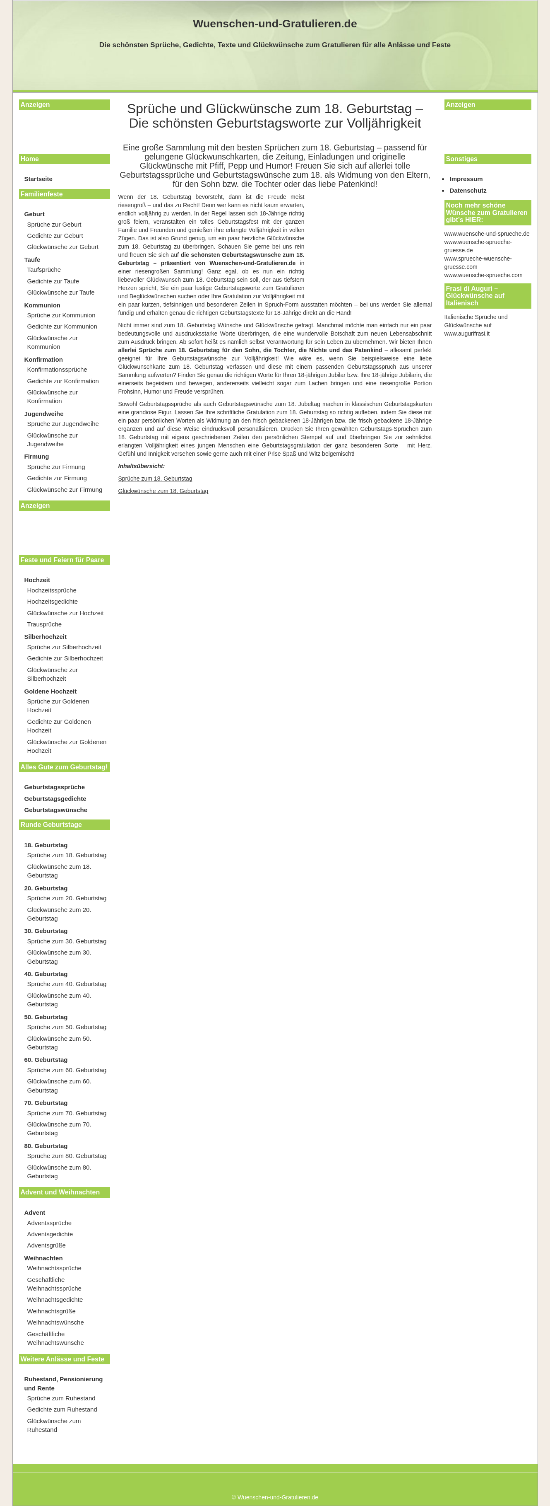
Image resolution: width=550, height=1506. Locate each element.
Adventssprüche (49, 1222)
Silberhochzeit (45, 636)
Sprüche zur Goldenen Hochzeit (58, 705)
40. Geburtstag (46, 973)
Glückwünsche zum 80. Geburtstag (59, 1172)
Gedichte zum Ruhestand (62, 1409)
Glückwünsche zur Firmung (65, 489)
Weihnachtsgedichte (55, 1299)
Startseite (38, 178)
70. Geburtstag (46, 1102)
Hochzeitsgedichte (52, 601)
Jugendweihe (44, 413)
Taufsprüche (44, 269)
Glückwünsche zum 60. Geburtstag (59, 1085)
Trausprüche (44, 624)
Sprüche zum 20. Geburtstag (67, 898)
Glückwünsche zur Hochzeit (65, 612)
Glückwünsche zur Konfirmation (52, 396)
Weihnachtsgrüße (51, 1311)
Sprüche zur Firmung (56, 466)
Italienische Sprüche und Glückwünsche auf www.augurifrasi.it (476, 325)
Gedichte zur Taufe (53, 281)
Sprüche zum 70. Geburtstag (67, 1113)
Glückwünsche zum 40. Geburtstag (59, 1000)
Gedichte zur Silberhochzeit (65, 658)
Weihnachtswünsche (55, 1322)
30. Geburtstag (46, 930)
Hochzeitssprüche (52, 590)
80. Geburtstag (46, 1145)
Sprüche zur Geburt (54, 224)
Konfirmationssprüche (57, 369)
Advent (35, 1212)
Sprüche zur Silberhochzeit (64, 646)
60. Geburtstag (46, 1059)
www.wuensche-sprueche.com (483, 275)
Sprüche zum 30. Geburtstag (67, 941)
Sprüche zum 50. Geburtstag (67, 1026)
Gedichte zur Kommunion (62, 326)
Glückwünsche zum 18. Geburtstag (59, 871)
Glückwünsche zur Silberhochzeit (52, 674)
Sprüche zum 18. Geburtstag (67, 854)
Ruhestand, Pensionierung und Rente (63, 1383)
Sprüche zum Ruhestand (61, 1398)
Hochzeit (37, 579)
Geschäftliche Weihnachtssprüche (54, 1284)
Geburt (34, 214)
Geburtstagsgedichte (55, 798)
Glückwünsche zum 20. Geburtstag (59, 914)
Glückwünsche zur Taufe (61, 292)
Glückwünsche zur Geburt (63, 246)
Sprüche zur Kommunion (61, 315)
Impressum (466, 178)
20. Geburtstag (46, 888)
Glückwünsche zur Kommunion (52, 342)
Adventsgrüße (46, 1245)
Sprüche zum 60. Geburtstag (67, 1069)
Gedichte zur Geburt (55, 235)
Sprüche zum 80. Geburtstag (67, 1155)
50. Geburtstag (46, 1016)
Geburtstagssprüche (54, 786)
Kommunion (42, 305)
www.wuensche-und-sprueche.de (487, 233)
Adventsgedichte (50, 1234)
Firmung (36, 456)
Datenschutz (468, 190)
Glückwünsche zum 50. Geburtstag (59, 1043)
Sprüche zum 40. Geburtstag (67, 983)
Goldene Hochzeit (50, 691)
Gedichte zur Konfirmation (63, 380)
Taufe (32, 259)
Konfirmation (43, 359)
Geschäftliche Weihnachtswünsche (55, 1338)
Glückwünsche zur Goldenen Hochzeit (67, 746)
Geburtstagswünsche (56, 809)
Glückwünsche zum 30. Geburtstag (59, 957)
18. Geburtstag (46, 844)
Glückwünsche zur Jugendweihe (52, 439)
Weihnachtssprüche (54, 1268)
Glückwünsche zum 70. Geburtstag (59, 1128)
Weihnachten (43, 1258)
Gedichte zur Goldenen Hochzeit (59, 726)
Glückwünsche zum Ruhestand (54, 1425)
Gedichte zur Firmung (57, 477)
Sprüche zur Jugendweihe (63, 423)
